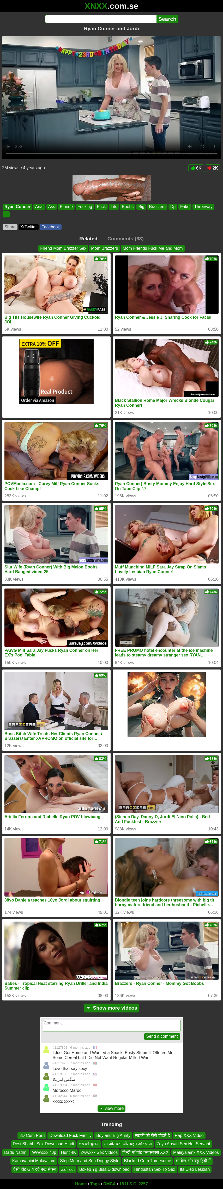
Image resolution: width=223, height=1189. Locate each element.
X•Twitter (28, 227)
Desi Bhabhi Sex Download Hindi (43, 1144)
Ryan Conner (17, 206)
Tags (95, 1184)
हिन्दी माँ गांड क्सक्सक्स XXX (145, 1152)
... (6, 214)
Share (10, 227)
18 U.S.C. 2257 (133, 1184)
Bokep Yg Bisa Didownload (104, 1169)
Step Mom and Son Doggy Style (89, 1161)
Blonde (66, 206)
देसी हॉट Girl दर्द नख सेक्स (34, 1169)
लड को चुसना (89, 1144)
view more (111, 1108)
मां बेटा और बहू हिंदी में (193, 1161)
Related (88, 238)
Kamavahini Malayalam (33, 1161)
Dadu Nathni (15, 1152)
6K (196, 168)
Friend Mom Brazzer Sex (63, 248)
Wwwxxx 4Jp (44, 1152)
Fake (185, 206)
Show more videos (111, 1008)
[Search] (101, 19)
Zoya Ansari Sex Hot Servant (183, 1144)
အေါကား (68, 1169)
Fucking (84, 206)
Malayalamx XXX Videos (196, 1152)
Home (81, 1184)
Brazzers (157, 206)
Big (141, 206)
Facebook (50, 227)
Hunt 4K (68, 1152)
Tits (114, 206)
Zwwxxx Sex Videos (99, 1152)
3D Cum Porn (32, 1135)
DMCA (109, 1184)
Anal (39, 206)
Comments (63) (125, 238)
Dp (173, 206)
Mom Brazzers (104, 248)
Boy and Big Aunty (113, 1135)
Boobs (128, 206)
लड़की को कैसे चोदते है (152, 1135)
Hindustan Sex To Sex (154, 1169)
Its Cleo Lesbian (195, 1169)
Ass (51, 206)
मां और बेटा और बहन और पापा (128, 1144)
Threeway (203, 206)
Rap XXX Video (189, 1135)
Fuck (101, 206)
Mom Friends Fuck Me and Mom (153, 248)
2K (212, 168)
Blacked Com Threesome (147, 1161)
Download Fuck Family (70, 1135)
